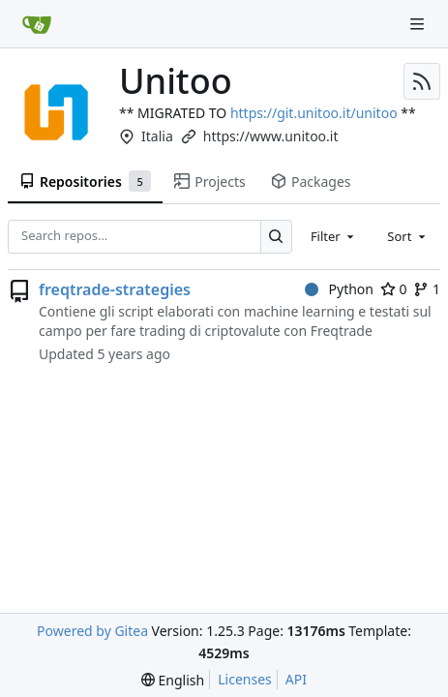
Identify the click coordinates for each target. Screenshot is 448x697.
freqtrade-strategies (115, 289)
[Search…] (276, 237)
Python (339, 289)
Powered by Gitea (92, 630)
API (296, 679)
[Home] (37, 24)
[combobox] (334, 236)
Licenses (245, 679)
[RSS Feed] (421, 81)
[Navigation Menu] (419, 24)
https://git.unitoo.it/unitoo (314, 113)
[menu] (172, 680)
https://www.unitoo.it (271, 136)
